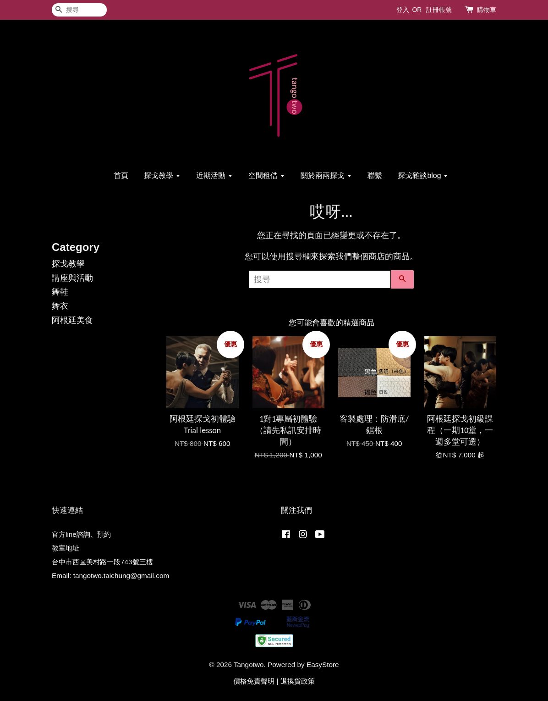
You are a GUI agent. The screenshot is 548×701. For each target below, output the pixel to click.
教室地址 (65, 548)
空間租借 (266, 175)
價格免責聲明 (253, 681)
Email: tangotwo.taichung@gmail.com (110, 575)
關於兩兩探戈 (326, 175)
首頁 (121, 175)
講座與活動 (72, 278)
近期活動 (214, 175)
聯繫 (374, 175)
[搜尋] (79, 10)
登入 (402, 9)
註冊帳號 (439, 9)
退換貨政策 (297, 681)
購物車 (486, 9)
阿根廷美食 (72, 320)
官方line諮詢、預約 (81, 534)
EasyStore (323, 664)
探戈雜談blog (423, 175)
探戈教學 (162, 175)
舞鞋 (60, 291)
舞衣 (60, 306)
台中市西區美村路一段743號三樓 (102, 562)
